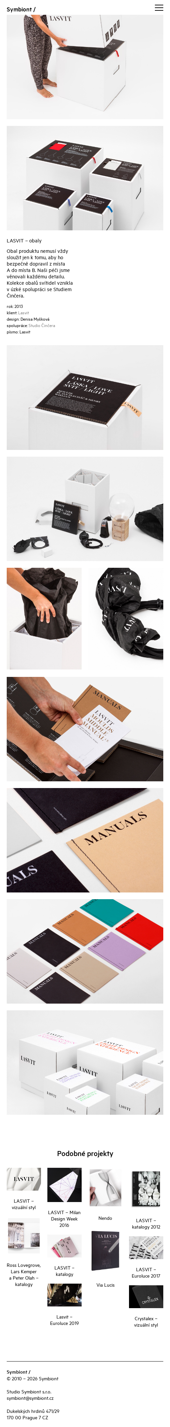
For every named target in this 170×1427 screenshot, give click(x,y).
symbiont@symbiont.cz (30, 1397)
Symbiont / (21, 9)
